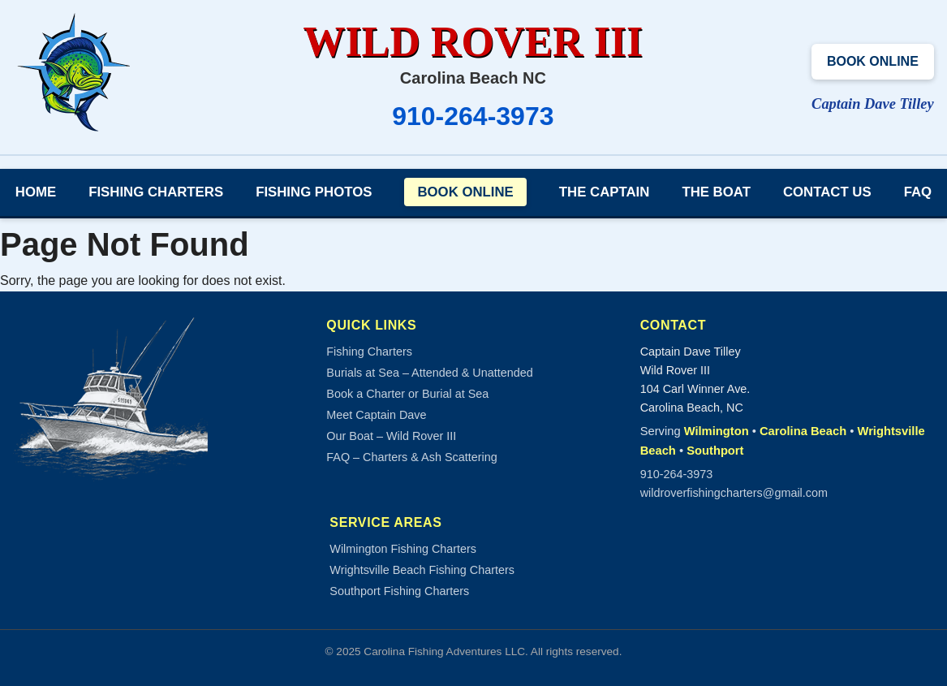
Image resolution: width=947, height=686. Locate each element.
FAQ (918, 192)
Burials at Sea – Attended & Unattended (429, 372)
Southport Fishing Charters (399, 591)
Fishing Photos (314, 192)
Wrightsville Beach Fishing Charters (421, 569)
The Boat (716, 192)
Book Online (873, 61)
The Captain (604, 192)
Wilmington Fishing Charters (402, 548)
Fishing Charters (155, 192)
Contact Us (827, 192)
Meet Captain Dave (376, 414)
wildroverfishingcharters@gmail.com (734, 492)
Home (35, 192)
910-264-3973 (472, 116)
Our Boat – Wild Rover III (391, 435)
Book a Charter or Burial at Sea (407, 393)
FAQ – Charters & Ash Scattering (411, 457)
